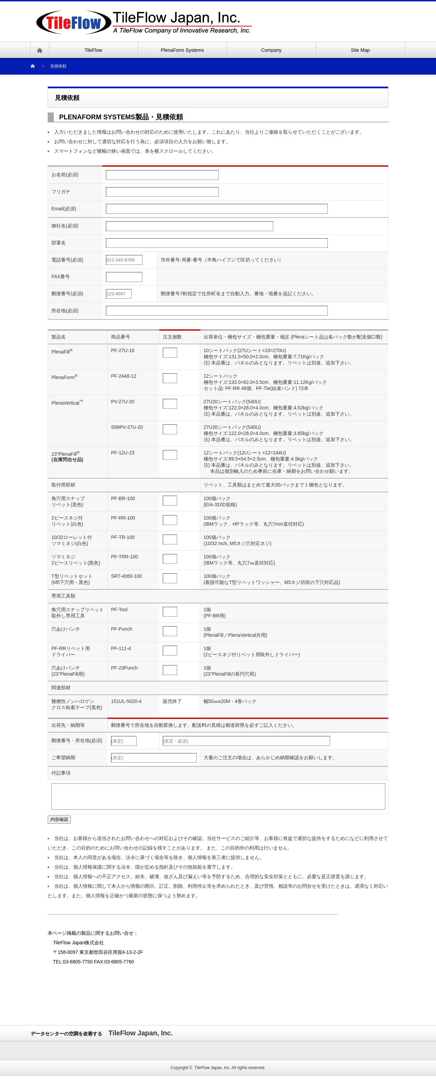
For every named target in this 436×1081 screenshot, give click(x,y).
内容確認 (59, 824)
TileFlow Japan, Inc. (212, 1072)
